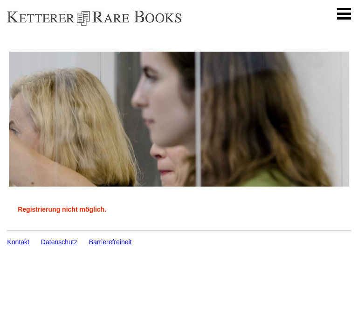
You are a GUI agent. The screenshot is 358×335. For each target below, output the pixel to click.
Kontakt (18, 242)
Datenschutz (59, 242)
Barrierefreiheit (110, 242)
